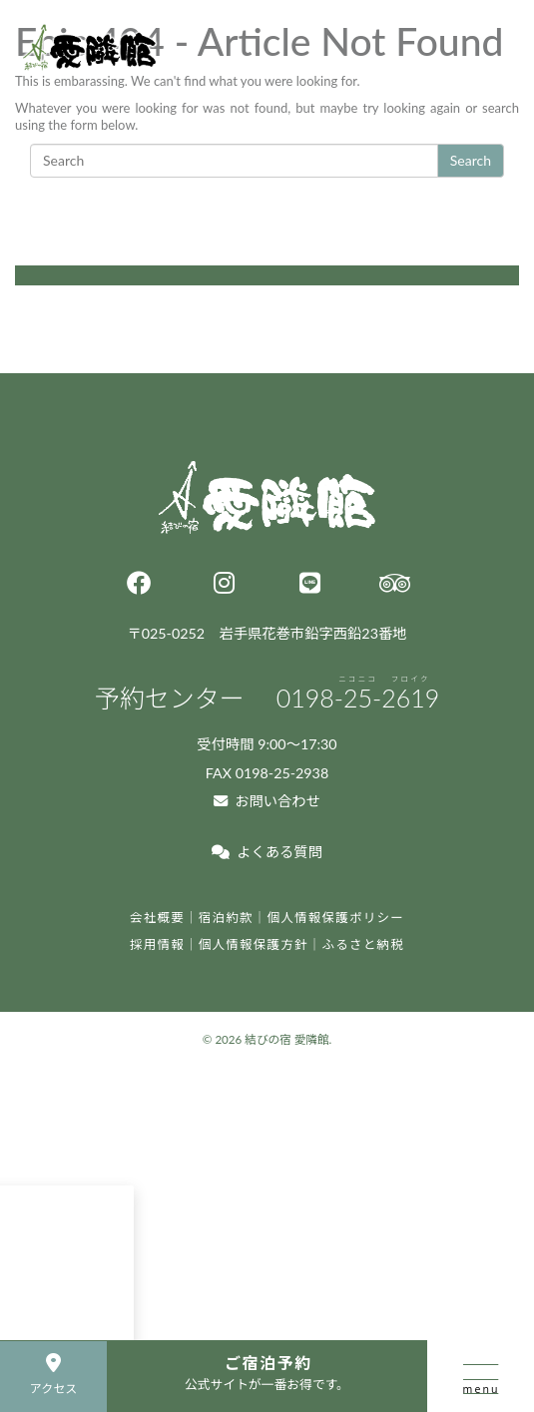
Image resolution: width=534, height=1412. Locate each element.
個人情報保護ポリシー (336, 917)
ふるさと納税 (363, 944)
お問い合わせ (267, 800)
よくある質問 (267, 851)
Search (470, 160)
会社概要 (157, 917)
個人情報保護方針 (253, 944)
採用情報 (157, 944)
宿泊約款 (226, 917)
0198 (358, 697)
